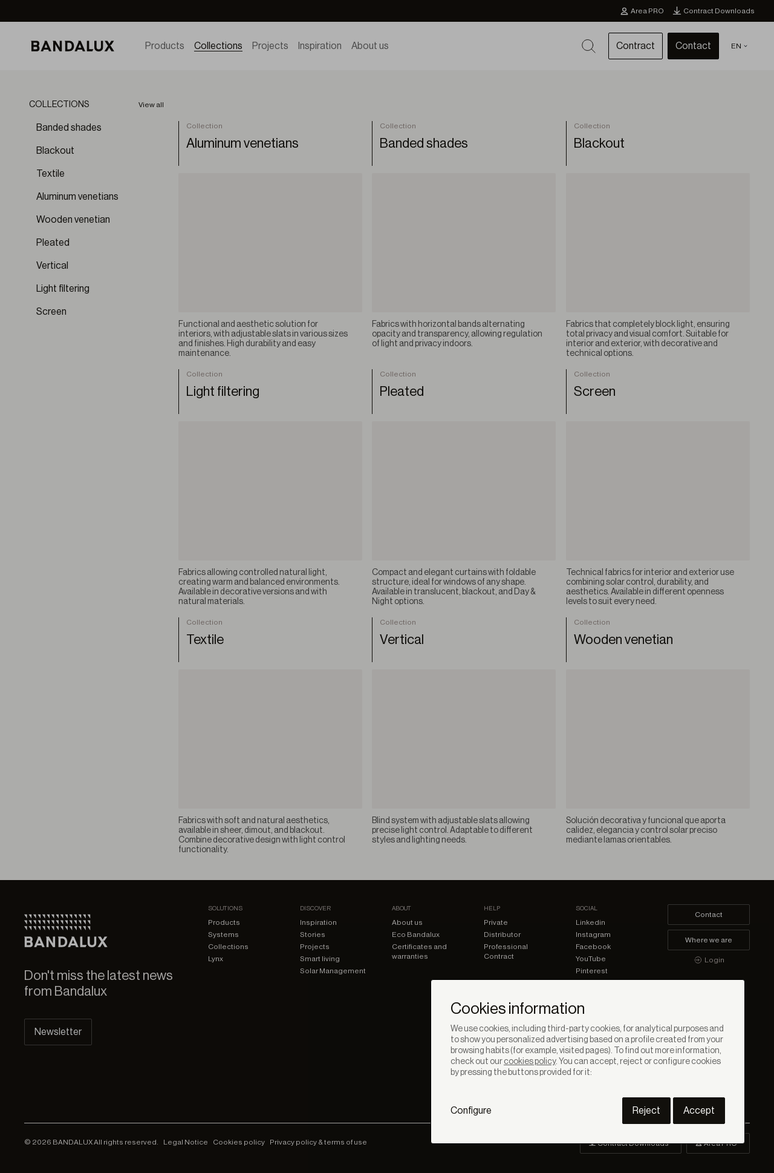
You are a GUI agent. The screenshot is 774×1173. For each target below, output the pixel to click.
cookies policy (530, 1061)
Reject (646, 1111)
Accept (699, 1111)
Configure (471, 1111)
